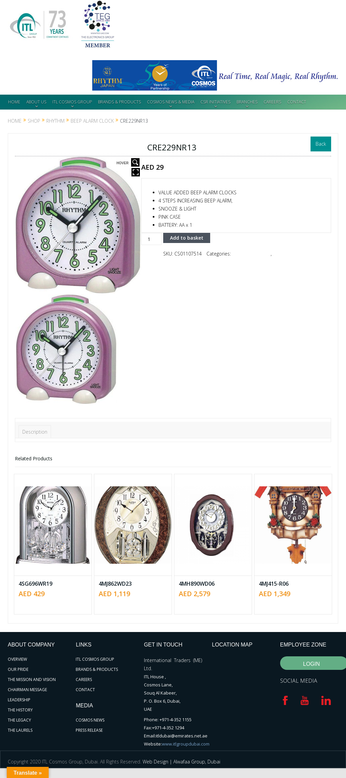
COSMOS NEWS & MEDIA (170, 102)
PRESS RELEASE (89, 730)
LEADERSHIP (19, 700)
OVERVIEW (17, 659)
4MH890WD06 (197, 583)
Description (34, 432)
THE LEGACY (19, 720)
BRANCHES (247, 102)
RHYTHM (55, 121)
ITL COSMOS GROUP (72, 102)
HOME (14, 102)
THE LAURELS (20, 730)
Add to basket (186, 238)
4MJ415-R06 (274, 583)
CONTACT (296, 102)
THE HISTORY (20, 710)
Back (321, 144)
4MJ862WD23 (115, 583)
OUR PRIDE (18, 669)
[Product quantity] (151, 239)
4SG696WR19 (35, 583)
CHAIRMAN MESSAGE (27, 689)
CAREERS (272, 102)
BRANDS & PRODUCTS (119, 102)
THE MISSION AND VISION (32, 679)
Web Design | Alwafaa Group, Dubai (181, 761)
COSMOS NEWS (90, 720)
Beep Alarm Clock (92, 121)
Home (15, 121)
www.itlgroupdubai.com (186, 744)
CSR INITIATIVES (215, 102)
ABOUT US (36, 102)
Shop (34, 121)
